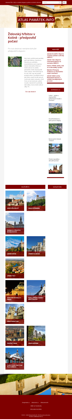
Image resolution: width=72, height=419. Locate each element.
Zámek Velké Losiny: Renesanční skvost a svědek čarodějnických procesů (54, 78)
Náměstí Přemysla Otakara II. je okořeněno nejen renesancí (55, 71)
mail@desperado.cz (38, 416)
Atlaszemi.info (44, 402)
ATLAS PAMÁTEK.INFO (36, 19)
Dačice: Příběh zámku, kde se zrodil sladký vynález (55, 66)
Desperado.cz (26, 402)
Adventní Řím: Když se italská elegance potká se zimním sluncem (23, 2)
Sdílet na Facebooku (36, 406)
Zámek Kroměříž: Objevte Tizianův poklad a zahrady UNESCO (55, 55)
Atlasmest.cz (35, 402)
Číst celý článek (30, 91)
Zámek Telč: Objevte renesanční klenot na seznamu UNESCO (54, 61)
